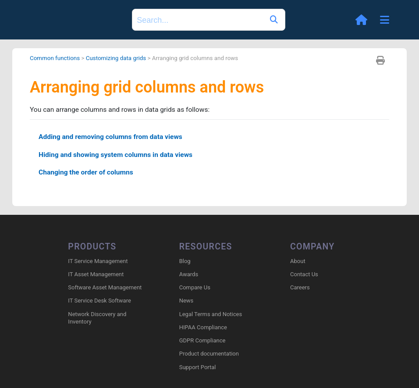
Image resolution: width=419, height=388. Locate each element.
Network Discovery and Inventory (97, 318)
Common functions (55, 57)
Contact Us (304, 274)
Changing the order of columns (87, 174)
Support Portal (197, 367)
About (297, 261)
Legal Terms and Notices (210, 314)
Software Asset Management (105, 288)
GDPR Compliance (202, 341)
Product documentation (209, 354)
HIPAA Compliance (203, 327)
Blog (185, 261)
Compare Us (194, 288)
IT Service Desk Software (99, 301)
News (186, 301)
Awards (188, 274)
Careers (300, 288)
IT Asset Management (96, 274)
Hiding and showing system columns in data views (118, 156)
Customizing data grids (118, 57)
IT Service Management (98, 261)
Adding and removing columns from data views (112, 137)
